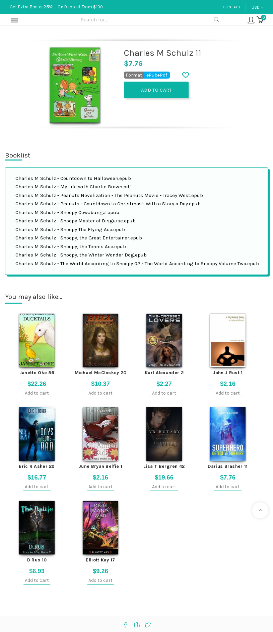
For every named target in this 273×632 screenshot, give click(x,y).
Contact (232, 7)
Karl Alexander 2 (164, 373)
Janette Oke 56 (36, 373)
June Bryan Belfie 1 (100, 466)
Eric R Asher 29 (37, 466)
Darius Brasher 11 (228, 466)
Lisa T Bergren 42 (164, 466)
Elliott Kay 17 (100, 560)
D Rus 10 (37, 560)
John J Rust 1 (228, 373)
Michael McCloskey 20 (101, 373)
